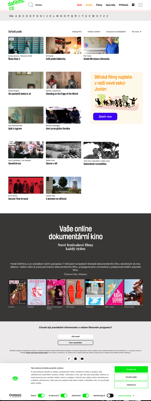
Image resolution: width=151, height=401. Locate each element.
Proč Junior (77, 341)
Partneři (11, 341)
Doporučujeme (37, 344)
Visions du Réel (129, 272)
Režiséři (34, 350)
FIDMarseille (90, 272)
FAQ (56, 346)
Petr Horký (67, 56)
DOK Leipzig (70, 272)
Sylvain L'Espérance (44, 91)
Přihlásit (123, 5)
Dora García (122, 126)
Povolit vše (131, 370)
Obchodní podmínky (16, 346)
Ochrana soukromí (16, 344)
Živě (79, 5)
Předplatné (58, 339)
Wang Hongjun (14, 91)
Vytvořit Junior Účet (78, 345)
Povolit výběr (131, 378)
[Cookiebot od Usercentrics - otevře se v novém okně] (15, 396)
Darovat (57, 344)
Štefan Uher (67, 126)
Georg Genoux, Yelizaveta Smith (18, 57)
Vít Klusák (40, 56)
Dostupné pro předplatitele (116, 32)
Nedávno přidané (94, 32)
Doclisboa (31, 272)
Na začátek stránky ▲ (134, 336)
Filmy (99, 5)
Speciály (110, 5)
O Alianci (12, 339)
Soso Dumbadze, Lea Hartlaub (48, 126)
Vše (11, 16)
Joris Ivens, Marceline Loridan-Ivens (102, 127)
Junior (88, 5)
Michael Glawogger (15, 126)
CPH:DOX (11, 272)
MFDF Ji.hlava (109, 272)
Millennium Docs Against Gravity (54, 273)
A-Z (32, 339)
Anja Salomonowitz (70, 91)
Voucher (57, 341)
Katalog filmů (77, 32)
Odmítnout (131, 386)
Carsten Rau (13, 161)
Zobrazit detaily (124, 396)
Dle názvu (135, 32)
